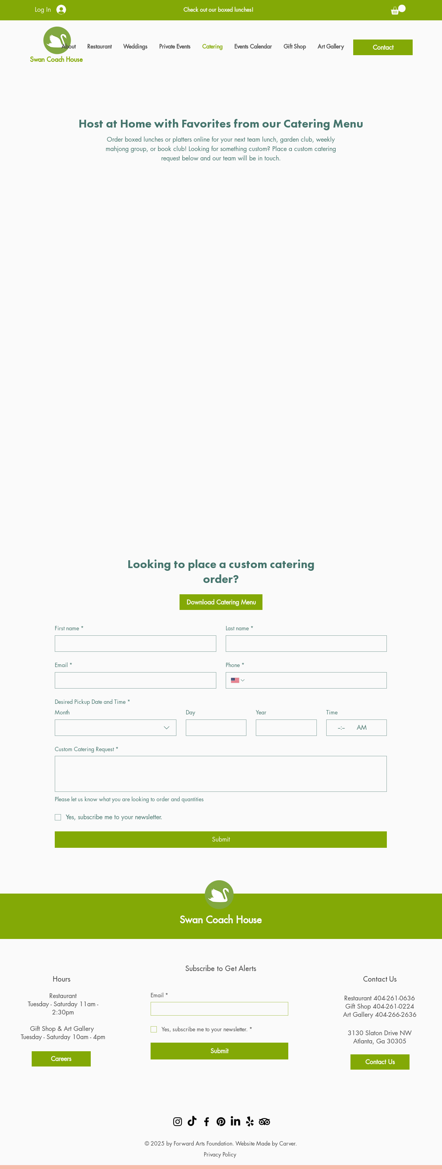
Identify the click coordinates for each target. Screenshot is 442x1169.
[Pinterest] (221, 1122)
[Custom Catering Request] (220, 773)
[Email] (133, 680)
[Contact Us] (380, 1062)
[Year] (283, 728)
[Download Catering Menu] (221, 602)
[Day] (213, 728)
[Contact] (383, 47)
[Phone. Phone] (314, 680)
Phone (235, 665)
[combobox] (115, 727)
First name (69, 628)
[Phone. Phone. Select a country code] (238, 680)
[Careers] (61, 1058)
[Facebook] (206, 1122)
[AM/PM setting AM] (363, 727)
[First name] (133, 643)
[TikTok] (192, 1122)
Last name (239, 628)
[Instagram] (177, 1122)
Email (63, 665)
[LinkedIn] (235, 1122)
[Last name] (304, 643)
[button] (398, 9)
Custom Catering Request (87, 749)
